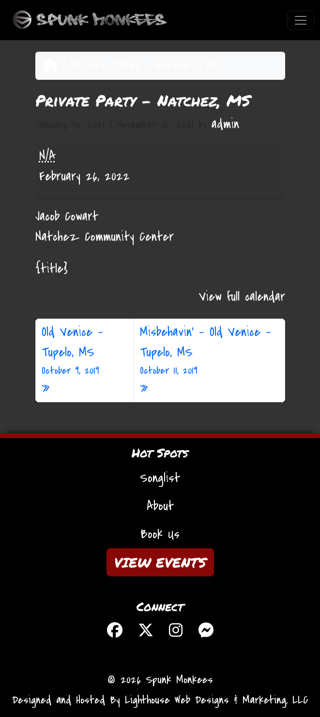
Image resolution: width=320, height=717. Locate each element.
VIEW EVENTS (160, 562)
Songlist (160, 478)
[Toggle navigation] (300, 20)
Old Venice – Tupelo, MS (85, 351)
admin (225, 124)
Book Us (160, 534)
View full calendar (242, 297)
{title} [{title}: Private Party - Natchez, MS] (51, 269)
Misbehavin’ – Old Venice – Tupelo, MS (209, 351)
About (160, 506)
